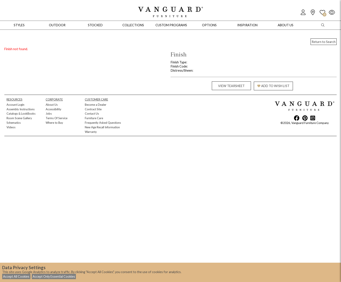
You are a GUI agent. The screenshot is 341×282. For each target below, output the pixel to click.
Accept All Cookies (16, 276)
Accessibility (53, 109)
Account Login (15, 104)
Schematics (14, 122)
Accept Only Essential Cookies (54, 276)
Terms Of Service (56, 118)
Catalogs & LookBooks (21, 113)
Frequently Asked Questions (103, 122)
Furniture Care (94, 118)
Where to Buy (54, 122)
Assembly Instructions (21, 109)
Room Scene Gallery (19, 118)
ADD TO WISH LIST (273, 86)
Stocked (95, 25)
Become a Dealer (95, 104)
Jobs (49, 113)
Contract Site (93, 109)
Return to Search (324, 42)
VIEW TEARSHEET (231, 86)
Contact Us (92, 113)
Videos (11, 127)
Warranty (91, 132)
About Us (52, 104)
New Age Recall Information (102, 127)
